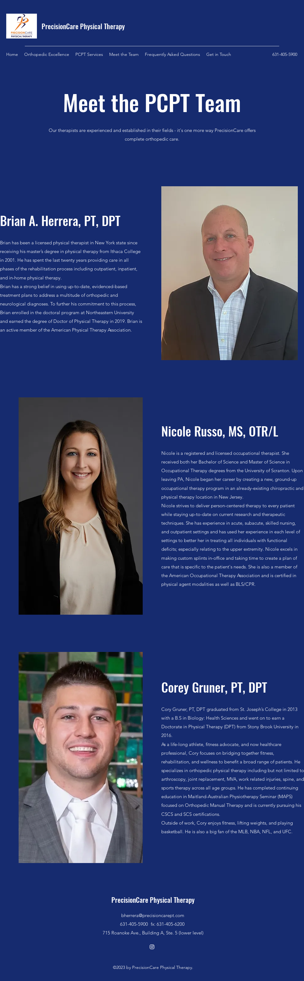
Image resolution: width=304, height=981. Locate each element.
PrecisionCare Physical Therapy (83, 26)
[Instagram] (152, 947)
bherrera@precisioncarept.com (152, 915)
